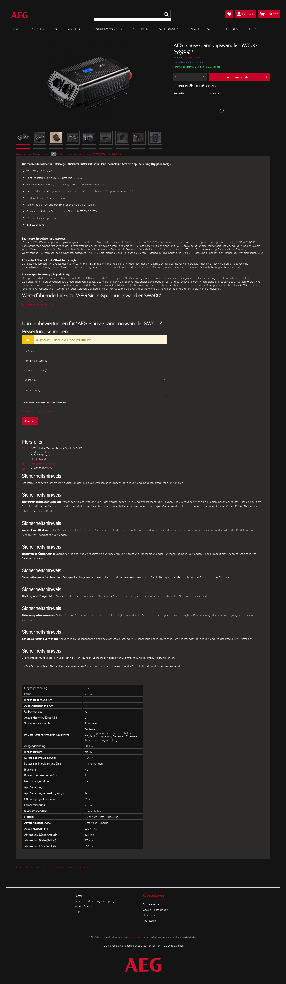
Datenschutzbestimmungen (38, 411)
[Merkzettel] (229, 14)
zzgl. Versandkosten (191, 57)
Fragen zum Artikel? (35, 301)
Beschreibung (24, 154)
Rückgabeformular (154, 895)
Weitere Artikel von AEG (38, 304)
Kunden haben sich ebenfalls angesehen (66, 867)
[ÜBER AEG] (231, 29)
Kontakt (79, 895)
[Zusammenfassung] (94, 370)
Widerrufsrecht (83, 906)
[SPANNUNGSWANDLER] (108, 29)
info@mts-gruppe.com (44, 463)
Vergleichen (181, 85)
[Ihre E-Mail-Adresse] (94, 360)
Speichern (30, 421)
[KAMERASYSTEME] (169, 29)
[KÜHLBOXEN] (140, 29)
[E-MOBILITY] (36, 29)
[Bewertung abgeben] (94, 380)
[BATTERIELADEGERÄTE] (69, 29)
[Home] (15, 29)
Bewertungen (44, 154)
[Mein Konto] (245, 14)
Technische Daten (112, 154)
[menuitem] (132, 15)
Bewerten (209, 85)
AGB (77, 912)
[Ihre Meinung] (94, 392)
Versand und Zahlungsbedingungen (96, 901)
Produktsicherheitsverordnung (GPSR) (78, 154)
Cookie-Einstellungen (155, 909)
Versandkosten (135, 936)
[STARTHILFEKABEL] (203, 29)
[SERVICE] (253, 29)
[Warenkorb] (269, 14)
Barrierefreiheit (151, 904)
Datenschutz (150, 915)
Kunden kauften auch (29, 867)
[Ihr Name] (94, 351)
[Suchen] (166, 14)
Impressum (149, 920)
